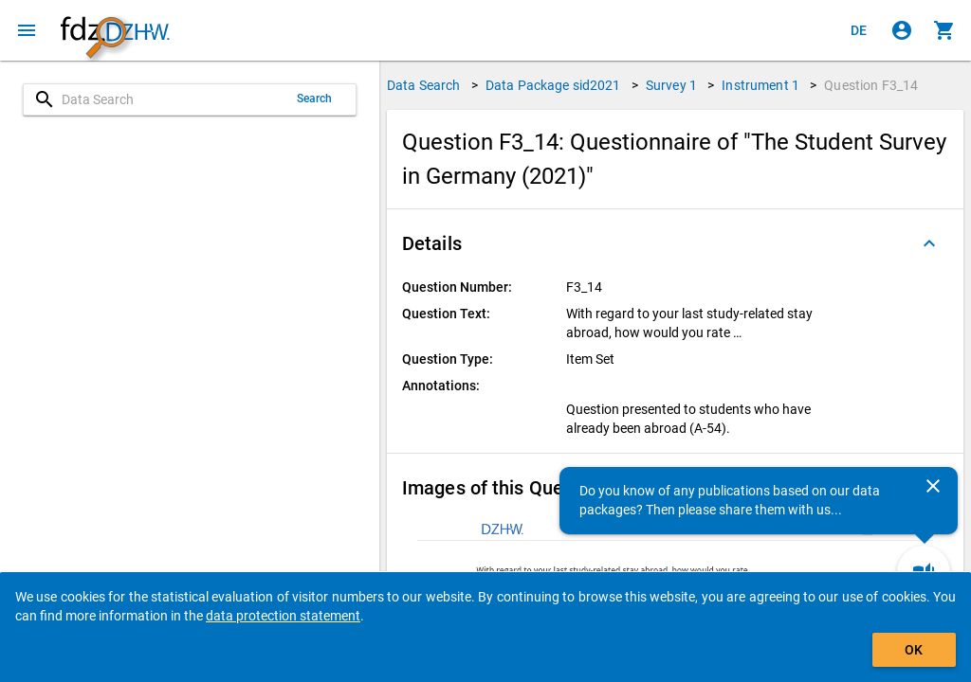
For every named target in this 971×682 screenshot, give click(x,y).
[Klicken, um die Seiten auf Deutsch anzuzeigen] (859, 30)
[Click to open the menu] (27, 30)
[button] (675, 243)
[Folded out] (929, 243)
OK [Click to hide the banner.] (914, 649)
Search (315, 98)
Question (871, 85)
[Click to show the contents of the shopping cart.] (944, 30)
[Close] (933, 486)
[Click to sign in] (902, 30)
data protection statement (283, 615)
